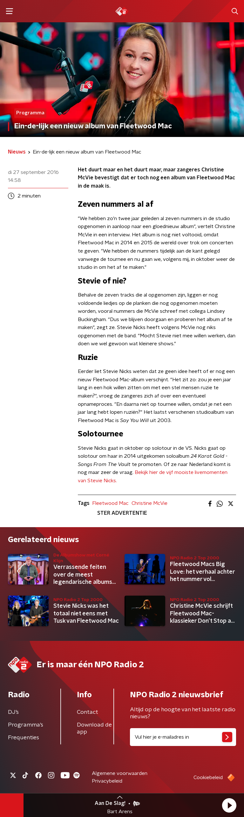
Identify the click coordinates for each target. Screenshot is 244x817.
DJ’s (13, 712)
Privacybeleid (107, 781)
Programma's (25, 725)
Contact (87, 712)
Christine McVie (149, 503)
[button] (229, 805)
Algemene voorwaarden (119, 773)
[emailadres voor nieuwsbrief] (183, 737)
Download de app (94, 728)
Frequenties (23, 738)
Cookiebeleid (208, 777)
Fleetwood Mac (110, 503)
